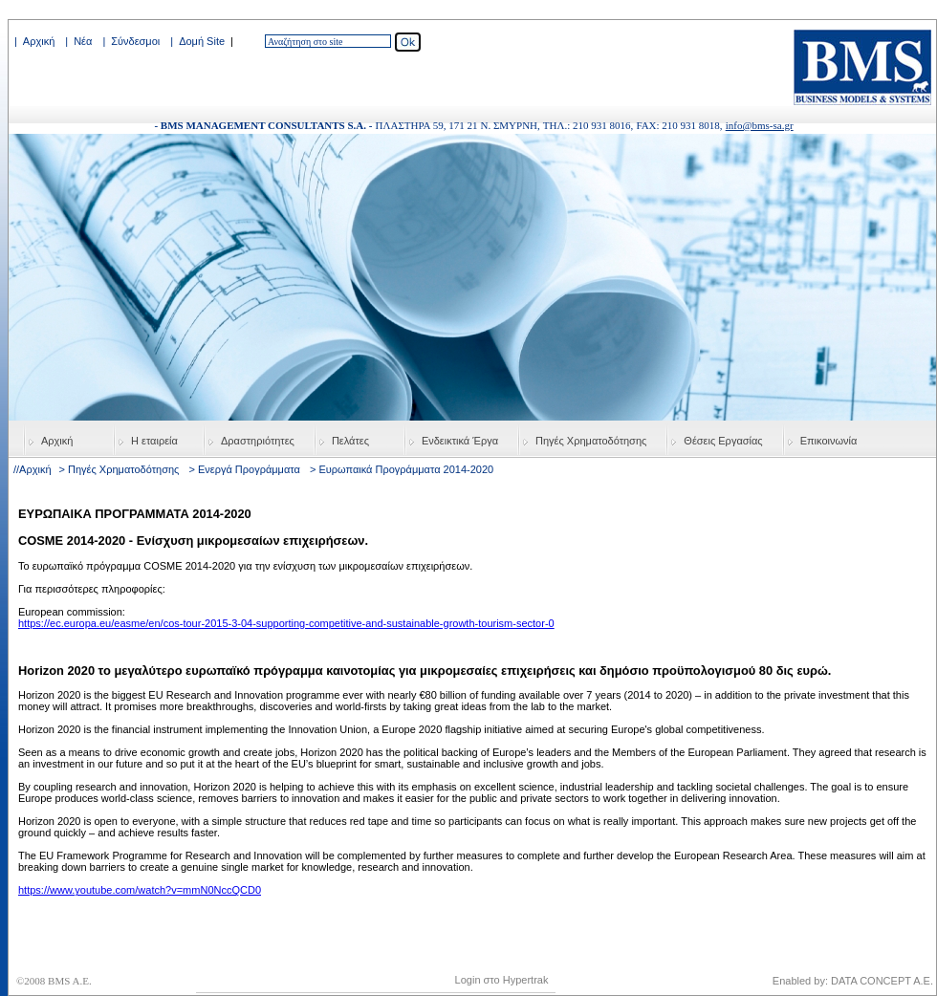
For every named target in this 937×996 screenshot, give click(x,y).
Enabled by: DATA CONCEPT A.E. (853, 980)
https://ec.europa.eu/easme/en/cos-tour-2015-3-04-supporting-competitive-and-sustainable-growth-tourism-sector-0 (286, 623)
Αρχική (38, 41)
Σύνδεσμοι (135, 41)
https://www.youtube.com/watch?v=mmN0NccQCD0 (139, 890)
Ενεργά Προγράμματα (249, 469)
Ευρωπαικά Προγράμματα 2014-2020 (405, 469)
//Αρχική (32, 469)
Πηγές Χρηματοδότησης (123, 469)
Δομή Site (202, 41)
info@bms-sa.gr (760, 125)
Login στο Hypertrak (502, 979)
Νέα (83, 41)
